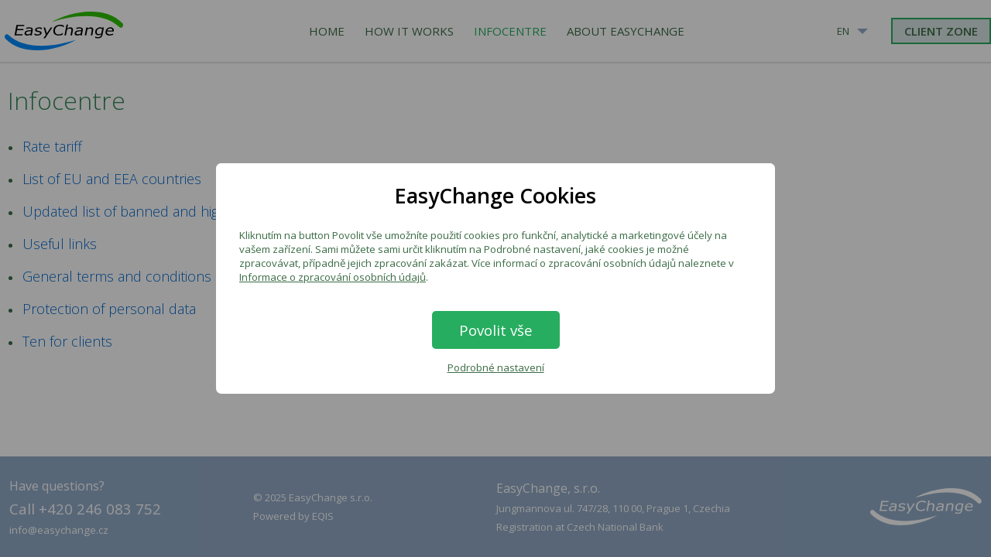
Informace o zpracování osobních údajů (332, 277)
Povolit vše (496, 330)
